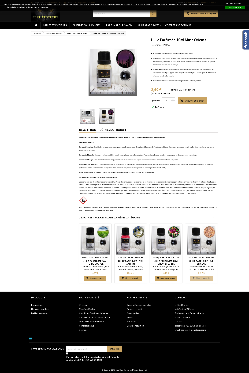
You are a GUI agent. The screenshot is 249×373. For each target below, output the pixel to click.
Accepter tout (235, 7)
